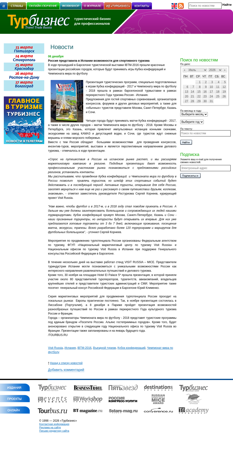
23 (205, 96)
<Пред (185, 70)
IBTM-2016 (84, 348)
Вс (223, 76)
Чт (204, 76)
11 (217, 87)
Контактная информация (54, 424)
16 (205, 91)
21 (192, 96)
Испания (70, 348)
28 (192, 101)
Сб (217, 76)
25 (217, 96)
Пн (186, 76)
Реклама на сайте (50, 427)
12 (224, 87)
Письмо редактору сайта (54, 430)
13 (186, 91)
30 (205, 101)
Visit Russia (55, 348)
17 (211, 91)
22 (198, 96)
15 (198, 91)
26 (224, 96)
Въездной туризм (104, 348)
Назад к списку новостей (65, 363)
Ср (198, 76)
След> (225, 70)
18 (217, 91)
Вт (192, 76)
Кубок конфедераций (131, 348)
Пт (210, 76)
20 (186, 96)
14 (192, 91)
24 (211, 96)
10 (211, 87)
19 (224, 91)
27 (186, 101)
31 (211, 101)
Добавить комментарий (66, 370)
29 (198, 101)
